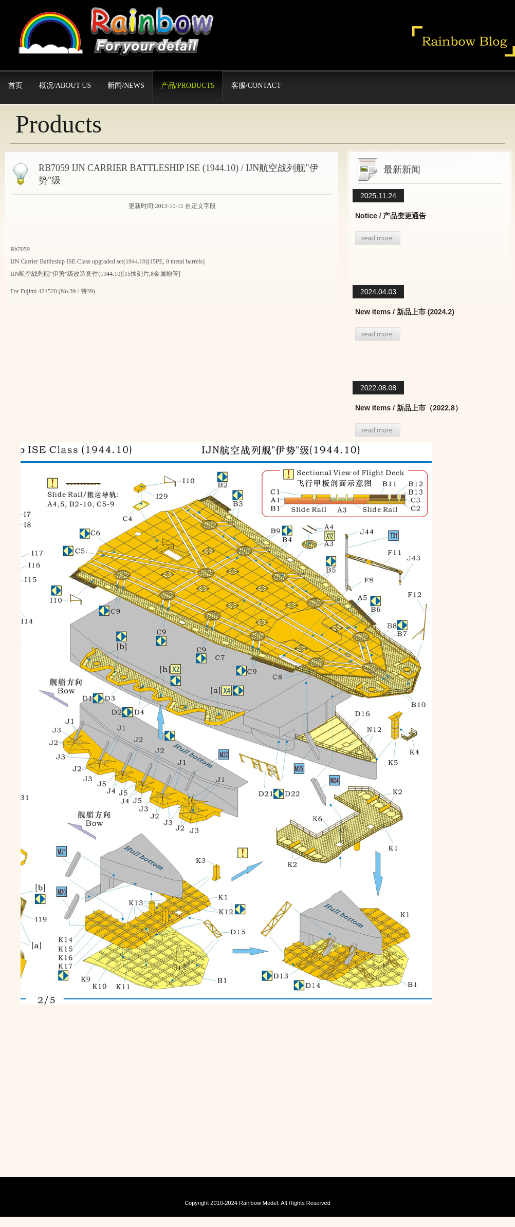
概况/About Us (65, 85)
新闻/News (125, 85)
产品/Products (188, 85)
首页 (15, 85)
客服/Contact (256, 85)
